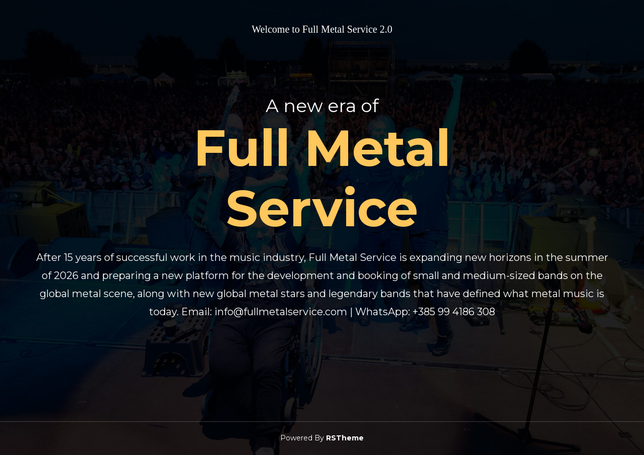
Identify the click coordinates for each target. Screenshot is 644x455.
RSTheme (345, 437)
